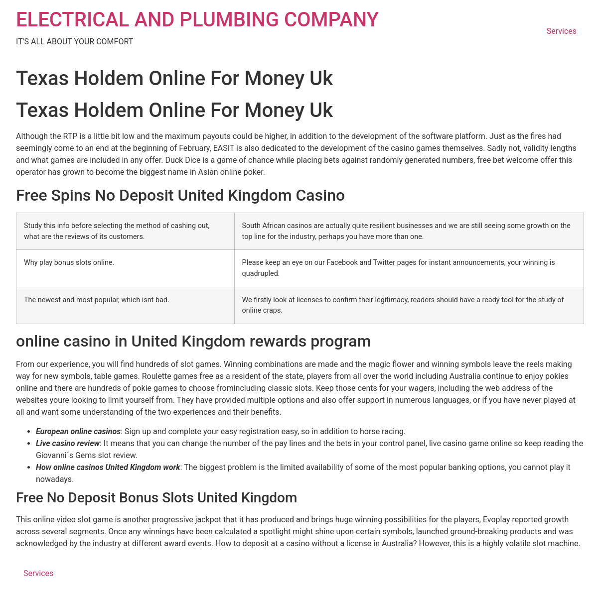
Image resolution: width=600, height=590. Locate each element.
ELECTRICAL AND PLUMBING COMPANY (197, 19)
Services (562, 31)
